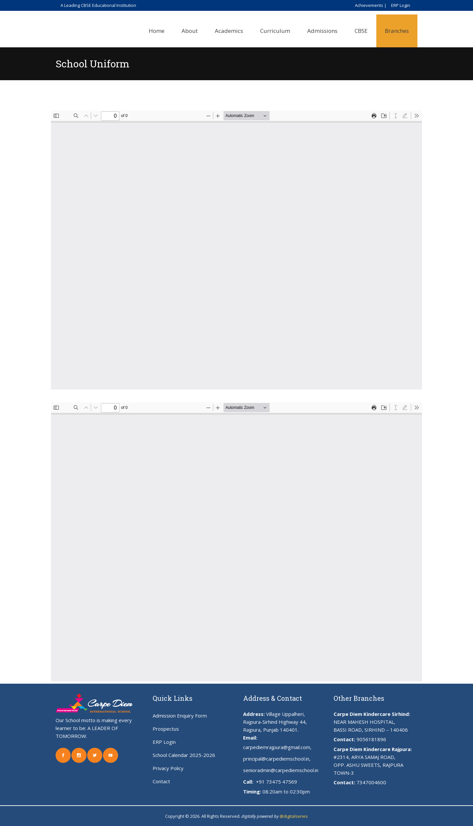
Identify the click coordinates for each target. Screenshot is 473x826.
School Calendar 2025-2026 (184, 755)
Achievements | (370, 5)
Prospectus (166, 728)
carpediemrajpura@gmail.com (276, 747)
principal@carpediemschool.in (276, 758)
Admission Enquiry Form (180, 715)
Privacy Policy (168, 768)
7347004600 (371, 782)
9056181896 (371, 739)
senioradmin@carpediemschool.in (280, 770)
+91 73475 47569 (276, 781)
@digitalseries (294, 816)
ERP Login (400, 5)
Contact (161, 781)
